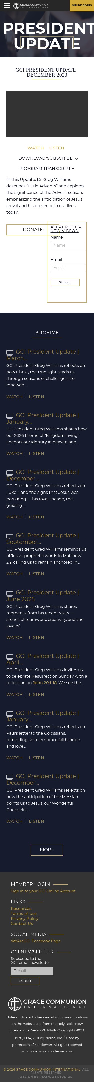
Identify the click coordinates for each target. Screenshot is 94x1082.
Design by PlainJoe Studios (46, 1076)
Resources (21, 909)
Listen (56, 148)
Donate (33, 230)
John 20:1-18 (45, 683)
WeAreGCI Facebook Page (36, 941)
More (47, 850)
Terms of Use (24, 914)
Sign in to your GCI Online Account (43, 891)
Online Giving (82, 5)
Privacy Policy (25, 919)
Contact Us (22, 924)
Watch (36, 148)
